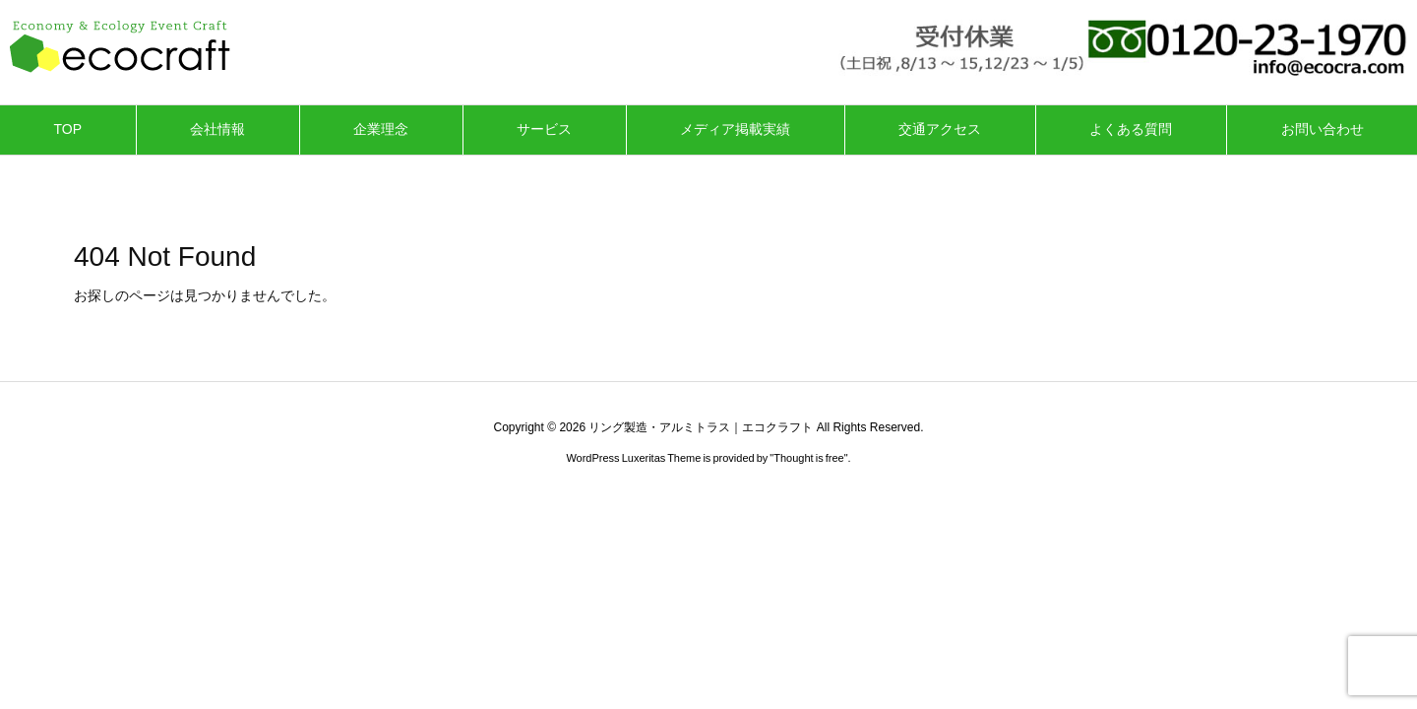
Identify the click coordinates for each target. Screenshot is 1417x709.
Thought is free (808, 458)
